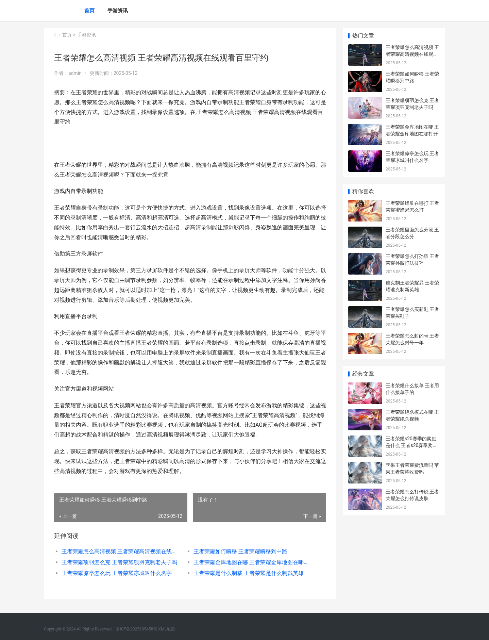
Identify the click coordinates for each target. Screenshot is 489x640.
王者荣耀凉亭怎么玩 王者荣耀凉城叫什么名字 (117, 573)
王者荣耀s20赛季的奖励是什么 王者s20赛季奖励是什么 (411, 445)
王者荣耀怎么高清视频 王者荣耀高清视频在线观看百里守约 (121, 551)
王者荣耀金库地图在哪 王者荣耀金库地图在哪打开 (252, 562)
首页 (89, 10)
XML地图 (166, 629)
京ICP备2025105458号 (136, 629)
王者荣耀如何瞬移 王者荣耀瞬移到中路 (240, 551)
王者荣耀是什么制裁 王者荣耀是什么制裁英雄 (248, 573)
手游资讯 (117, 10)
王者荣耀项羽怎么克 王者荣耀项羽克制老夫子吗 (119, 562)
